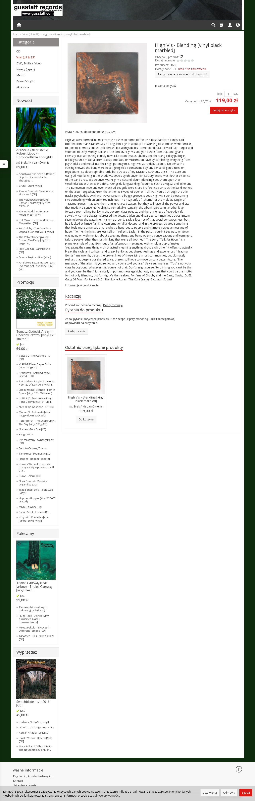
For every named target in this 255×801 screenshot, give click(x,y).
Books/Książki (25, 81)
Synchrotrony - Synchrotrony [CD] (36, 441)
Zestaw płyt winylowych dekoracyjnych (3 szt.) (33, 608)
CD (18, 51)
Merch (20, 75)
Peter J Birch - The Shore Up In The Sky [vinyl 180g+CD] (37, 422)
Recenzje (73, 296)
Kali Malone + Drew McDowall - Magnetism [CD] (37, 221)
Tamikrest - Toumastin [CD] (35, 453)
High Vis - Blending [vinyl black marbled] (86, 399)
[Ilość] (228, 94)
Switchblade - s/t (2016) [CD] (33, 703)
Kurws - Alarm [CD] (30, 476)
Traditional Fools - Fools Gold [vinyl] (36, 491)
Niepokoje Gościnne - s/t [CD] (36, 407)
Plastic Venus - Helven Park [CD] (35, 739)
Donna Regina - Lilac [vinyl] (35, 257)
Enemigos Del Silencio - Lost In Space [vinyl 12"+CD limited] (37, 391)
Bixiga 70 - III (26, 434)
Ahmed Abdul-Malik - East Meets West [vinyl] (34, 213)
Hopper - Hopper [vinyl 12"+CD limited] (37, 499)
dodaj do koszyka (224, 110)
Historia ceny (165, 86)
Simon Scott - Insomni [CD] (34, 512)
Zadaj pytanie (76, 331)
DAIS (173, 65)
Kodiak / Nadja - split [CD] (34, 732)
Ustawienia (210, 792)
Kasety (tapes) (25, 69)
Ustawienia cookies (25, 785)
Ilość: (220, 94)
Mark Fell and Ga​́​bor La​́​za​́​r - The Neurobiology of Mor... (35, 748)
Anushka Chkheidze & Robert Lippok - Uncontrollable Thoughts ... (35, 153)
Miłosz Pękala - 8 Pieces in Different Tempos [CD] (34, 629)
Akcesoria (22, 87)
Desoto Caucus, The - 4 (32, 448)
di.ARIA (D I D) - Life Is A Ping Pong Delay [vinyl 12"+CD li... (36, 400)
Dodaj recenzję (113, 305)
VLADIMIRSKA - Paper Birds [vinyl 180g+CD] (35, 365)
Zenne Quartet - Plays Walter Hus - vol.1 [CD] (36, 192)
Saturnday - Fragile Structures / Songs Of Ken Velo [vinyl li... (37, 383)
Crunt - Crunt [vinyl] (30, 185)
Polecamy (25, 533)
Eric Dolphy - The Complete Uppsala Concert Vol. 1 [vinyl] (36, 230)
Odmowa (229, 792)
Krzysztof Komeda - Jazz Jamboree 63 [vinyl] (33, 518)
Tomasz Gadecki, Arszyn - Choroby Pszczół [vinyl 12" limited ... (35, 335)
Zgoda (245, 792)
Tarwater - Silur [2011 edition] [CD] (36, 637)
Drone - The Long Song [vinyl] (36, 727)
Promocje (25, 282)
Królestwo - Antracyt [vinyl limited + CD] (34, 374)
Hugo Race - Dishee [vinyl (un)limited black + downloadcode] (34, 619)
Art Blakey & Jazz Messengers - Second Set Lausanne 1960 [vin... (37, 266)
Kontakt (18, 781)
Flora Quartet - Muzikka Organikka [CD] (33, 482)
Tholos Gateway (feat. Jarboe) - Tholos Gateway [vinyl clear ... (34, 586)
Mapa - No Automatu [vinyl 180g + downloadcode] (35, 413)
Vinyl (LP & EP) (25, 57)
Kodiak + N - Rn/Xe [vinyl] (34, 722)
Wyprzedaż (26, 652)
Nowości (24, 100)
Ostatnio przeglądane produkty (94, 347)
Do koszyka (86, 419)
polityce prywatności (106, 795)
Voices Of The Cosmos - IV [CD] (34, 357)
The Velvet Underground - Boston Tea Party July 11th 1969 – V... (34, 203)
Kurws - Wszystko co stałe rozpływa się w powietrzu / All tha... (36, 467)
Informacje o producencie (81, 285)
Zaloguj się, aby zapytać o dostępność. (183, 74)
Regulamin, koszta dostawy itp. (33, 776)
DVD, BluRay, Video (29, 63)
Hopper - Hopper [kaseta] (34, 459)
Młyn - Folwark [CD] (30, 507)
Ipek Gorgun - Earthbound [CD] (34, 250)
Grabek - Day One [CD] (32, 429)
